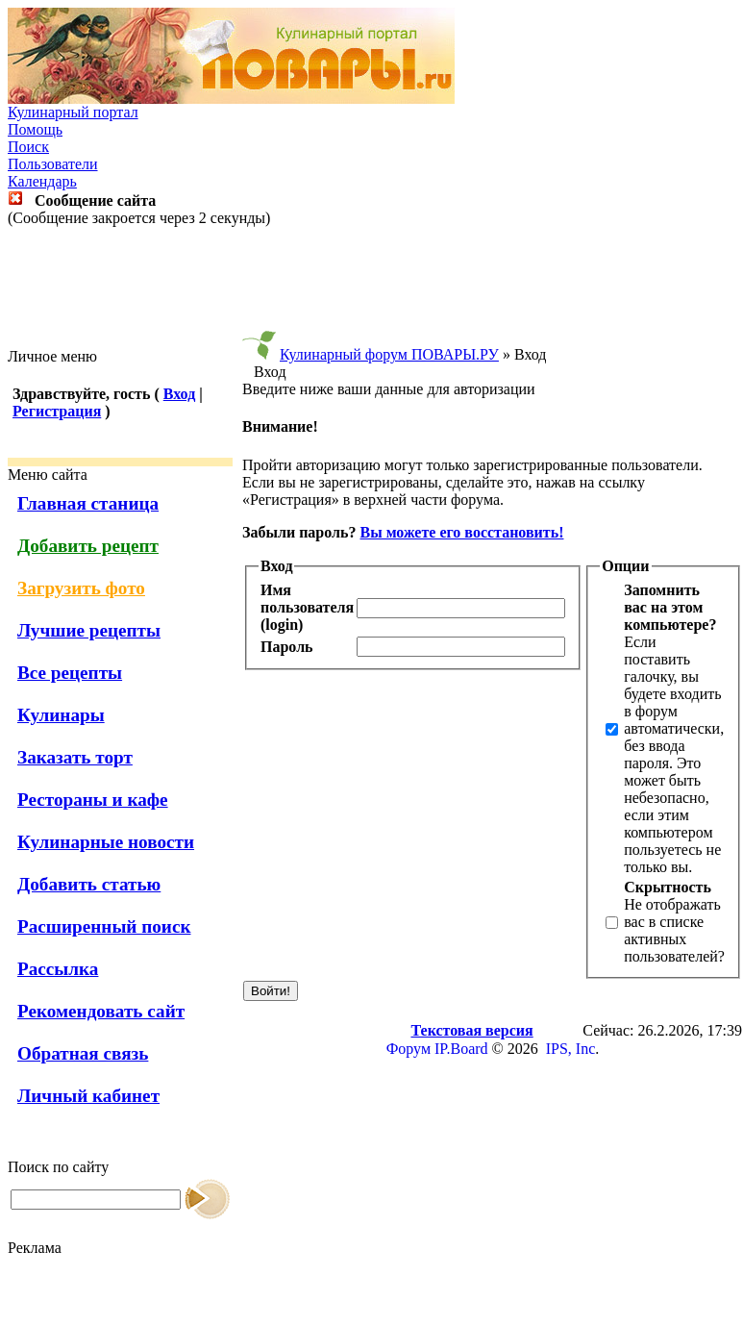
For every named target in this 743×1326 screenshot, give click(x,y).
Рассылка (57, 969)
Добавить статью (89, 884)
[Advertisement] (372, 287)
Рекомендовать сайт (101, 1011)
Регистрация (56, 411)
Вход (179, 394)
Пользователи (53, 164)
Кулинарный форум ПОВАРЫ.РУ (389, 354)
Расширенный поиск (104, 926)
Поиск (28, 146)
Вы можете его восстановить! (461, 532)
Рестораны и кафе (92, 799)
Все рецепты (69, 673)
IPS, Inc (571, 1048)
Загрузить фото (81, 588)
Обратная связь (82, 1053)
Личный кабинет (88, 1096)
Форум (408, 1048)
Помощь (35, 129)
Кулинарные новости (105, 842)
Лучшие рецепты (89, 630)
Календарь (42, 181)
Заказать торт (75, 757)
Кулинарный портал (73, 112)
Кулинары (61, 715)
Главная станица (88, 503)
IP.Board (461, 1048)
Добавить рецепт (88, 546)
